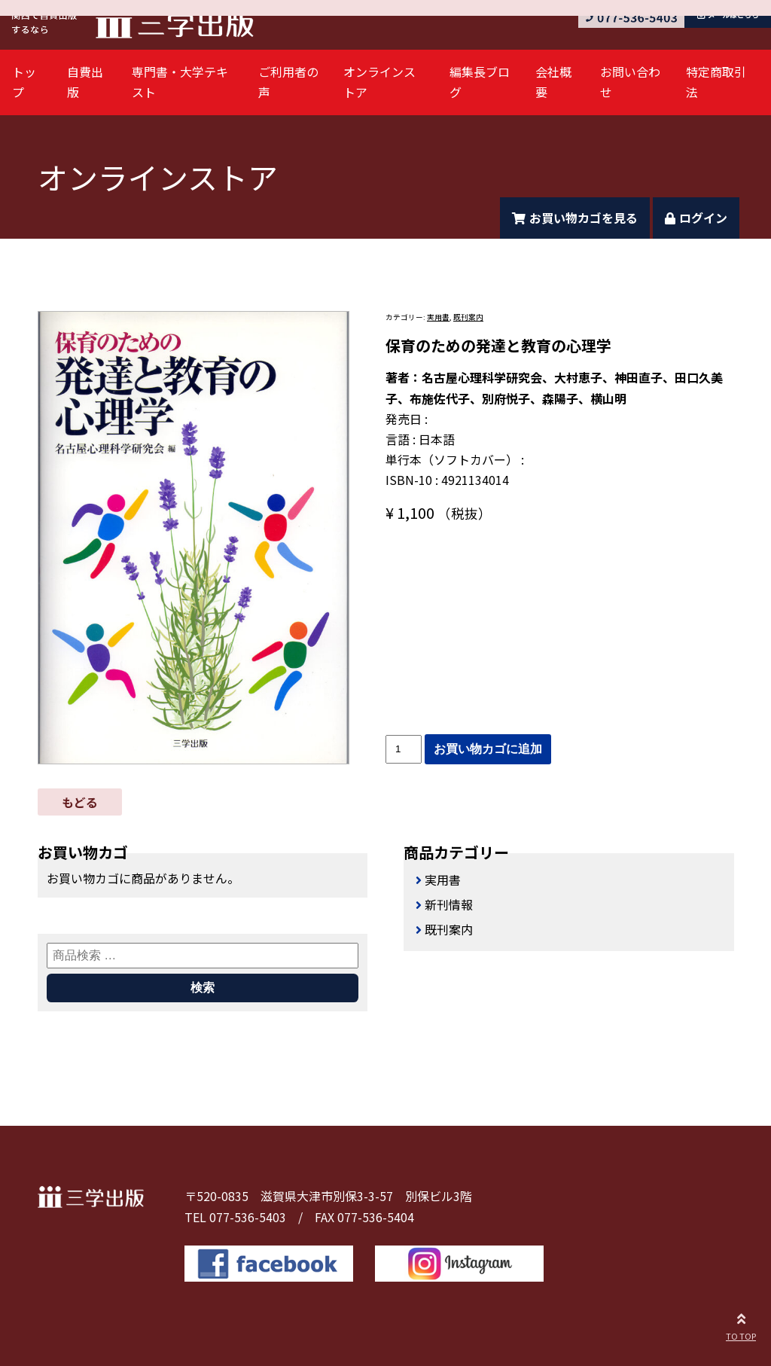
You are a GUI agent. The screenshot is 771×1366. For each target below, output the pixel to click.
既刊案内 (468, 317)
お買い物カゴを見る (575, 218)
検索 (202, 987)
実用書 (438, 317)
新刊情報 (449, 904)
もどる (80, 802)
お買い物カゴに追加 (488, 748)
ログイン (696, 218)
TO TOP (741, 1325)
